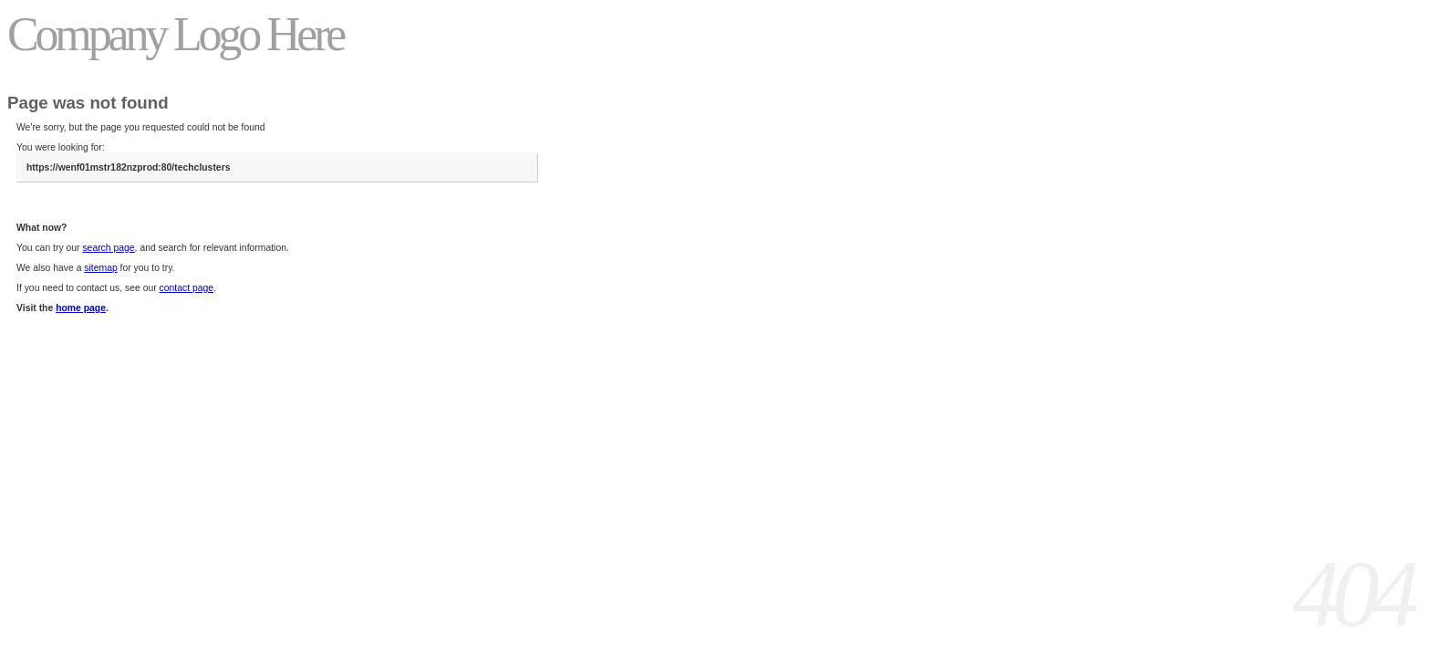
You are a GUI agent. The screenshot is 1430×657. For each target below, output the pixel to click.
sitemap (100, 268)
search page (108, 248)
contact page (187, 288)
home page (81, 308)
